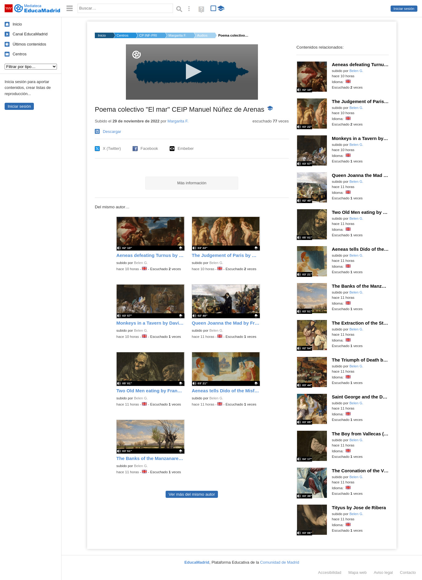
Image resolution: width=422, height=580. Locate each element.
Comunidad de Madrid (279, 562)
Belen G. (141, 263)
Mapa (357, 572)
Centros (19, 54)
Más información (192, 183)
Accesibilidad (329, 572)
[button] (192, 71)
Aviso (383, 572)
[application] (192, 72)
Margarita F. (177, 35)
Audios (202, 35)
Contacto (408, 572)
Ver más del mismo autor (192, 494)
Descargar (112, 131)
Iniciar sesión (404, 8)
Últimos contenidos (29, 44)
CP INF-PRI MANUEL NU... (148, 35)
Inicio (17, 24)
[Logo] (136, 54)
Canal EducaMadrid (30, 34)
